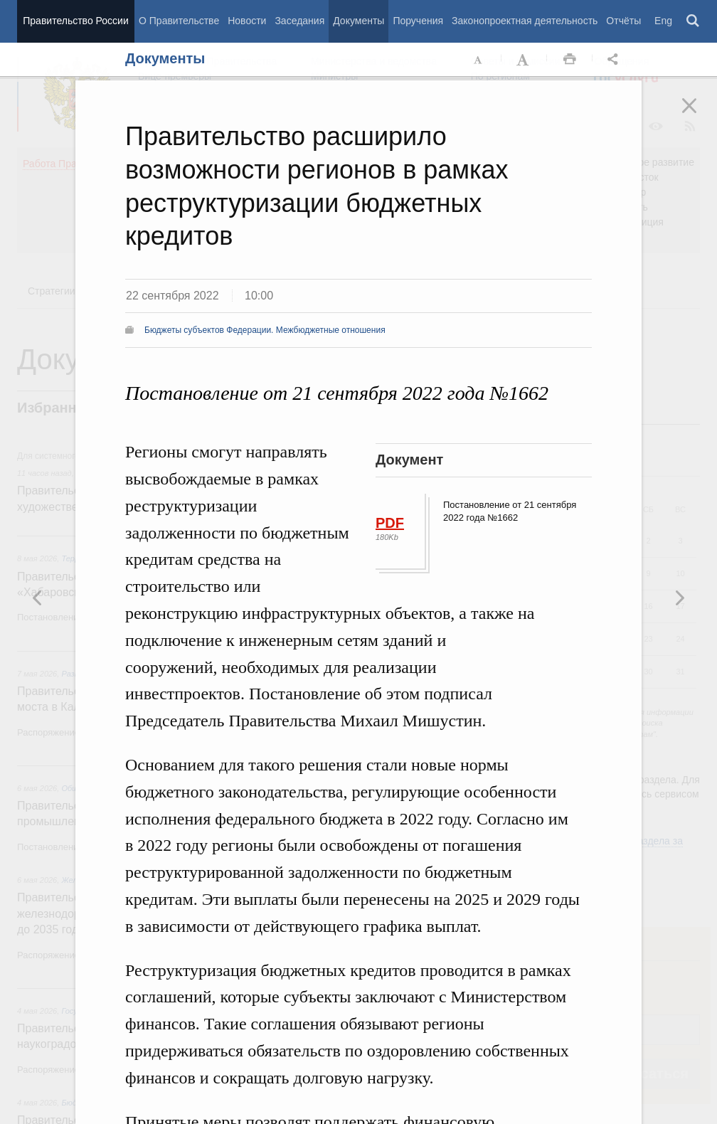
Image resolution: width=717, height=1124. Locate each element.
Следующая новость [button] (37, 597)
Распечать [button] (570, 60)
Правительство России (75, 20)
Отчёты (623, 20)
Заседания (299, 20)
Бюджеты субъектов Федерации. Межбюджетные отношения (265, 330)
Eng (663, 20)
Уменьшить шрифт (479, 60)
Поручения (418, 20)
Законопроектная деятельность (525, 20)
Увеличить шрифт (524, 60)
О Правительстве (179, 20)
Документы (358, 20)
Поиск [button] (693, 21)
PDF (390, 523)
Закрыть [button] (699, 115)
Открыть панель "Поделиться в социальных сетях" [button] (615, 60)
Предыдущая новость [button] (679, 597)
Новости (247, 20)
